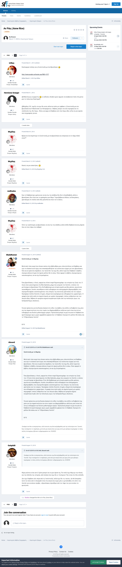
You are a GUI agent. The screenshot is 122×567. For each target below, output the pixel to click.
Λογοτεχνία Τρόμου (27, 39)
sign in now (44, 515)
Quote (28, 84)
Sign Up (116, 4)
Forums (4, 16)
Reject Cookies (113, 562)
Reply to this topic (76, 46)
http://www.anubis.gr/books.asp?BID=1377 (35, 74)
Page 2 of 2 (23, 55)
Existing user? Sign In (103, 4)
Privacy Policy (53, 551)
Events (19, 16)
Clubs (11, 16)
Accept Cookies (98, 562)
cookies (49, 562)
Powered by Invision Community (61, 556)
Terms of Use (15, 562)
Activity (13, 10)
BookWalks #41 (98, 44)
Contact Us (62, 551)
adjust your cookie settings (9, 564)
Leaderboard (38, 16)
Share (65, 38)
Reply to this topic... (20, 523)
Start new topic (58, 46)
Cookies (70, 551)
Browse (5, 11)
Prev (8, 55)
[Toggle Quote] (25, 347)
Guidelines (27, 16)
